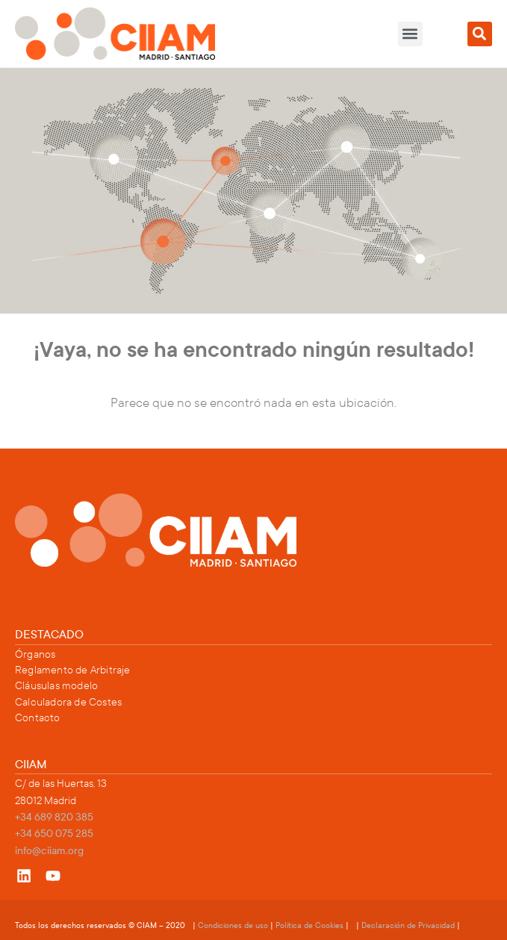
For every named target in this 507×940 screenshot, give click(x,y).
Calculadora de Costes (68, 702)
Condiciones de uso (234, 925)
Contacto (37, 718)
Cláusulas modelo (56, 685)
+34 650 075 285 (54, 833)
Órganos (35, 654)
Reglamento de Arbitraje (73, 670)
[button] (410, 34)
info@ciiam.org (49, 850)
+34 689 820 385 (54, 817)
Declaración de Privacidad (408, 925)
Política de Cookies (309, 925)
